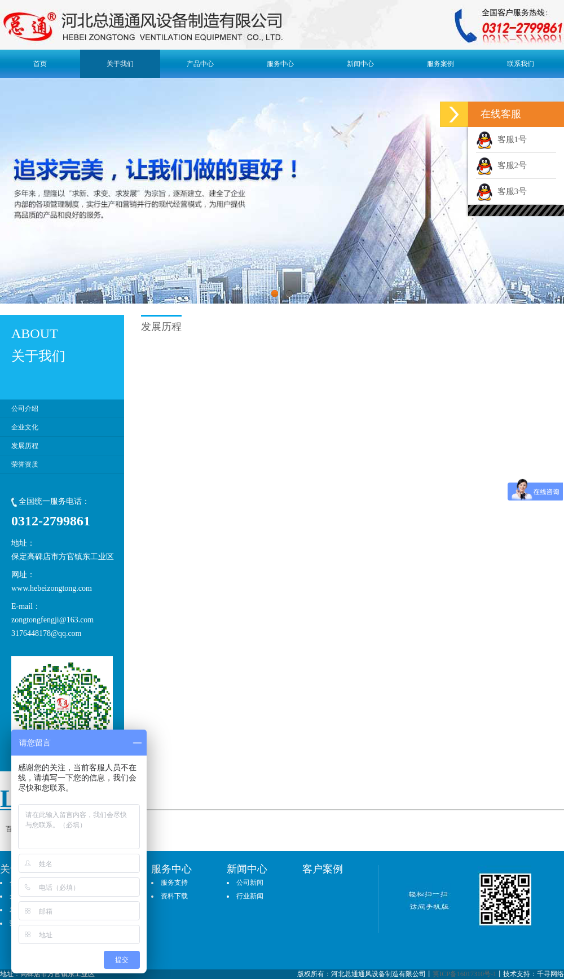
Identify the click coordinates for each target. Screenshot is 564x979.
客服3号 (501, 191)
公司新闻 (249, 882)
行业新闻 (249, 896)
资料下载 (174, 896)
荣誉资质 (24, 464)
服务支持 (174, 882)
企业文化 (24, 427)
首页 (40, 64)
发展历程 (24, 446)
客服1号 (501, 139)
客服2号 (501, 165)
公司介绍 (24, 408)
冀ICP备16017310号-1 (464, 974)
